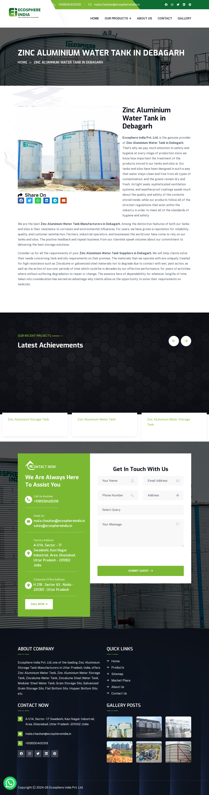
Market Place (120, 680)
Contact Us (119, 693)
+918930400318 (69, 4)
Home (94, 18)
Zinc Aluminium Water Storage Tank (168, 433)
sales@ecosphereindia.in (53, 526)
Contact (165, 18)
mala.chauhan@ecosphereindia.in (117, 4)
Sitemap (117, 674)
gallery (184, 18)
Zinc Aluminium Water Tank (98, 428)
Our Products (116, 18)
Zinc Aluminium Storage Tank (23, 428)
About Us (144, 18)
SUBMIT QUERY (140, 570)
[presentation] (125, 558)
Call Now (39, 604)
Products (117, 667)
